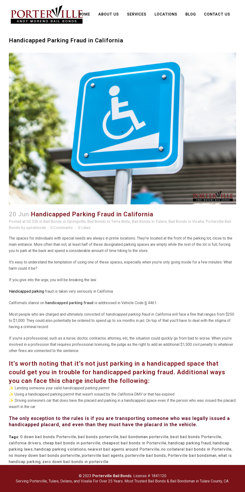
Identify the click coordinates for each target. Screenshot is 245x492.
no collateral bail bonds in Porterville (196, 449)
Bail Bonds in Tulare (149, 221)
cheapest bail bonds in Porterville (134, 443)
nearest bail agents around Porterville (124, 449)
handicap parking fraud (189, 443)
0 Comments (61, 227)
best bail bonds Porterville (195, 437)
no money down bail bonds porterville (44, 455)
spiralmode (36, 227)
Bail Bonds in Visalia (186, 221)
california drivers (25, 443)
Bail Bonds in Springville (64, 221)
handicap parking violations (60, 449)
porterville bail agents (103, 455)
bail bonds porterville (98, 437)
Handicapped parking (26, 291)
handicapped (112, 372)
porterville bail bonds (145, 455)
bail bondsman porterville (144, 437)
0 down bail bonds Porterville (48, 437)
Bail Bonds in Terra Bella (108, 221)
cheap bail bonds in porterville (71, 443)
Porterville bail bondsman (192, 455)
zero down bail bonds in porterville (75, 461)
